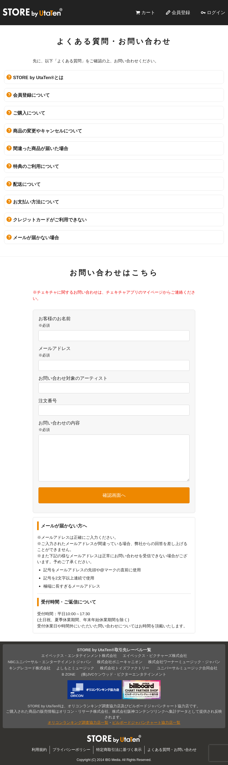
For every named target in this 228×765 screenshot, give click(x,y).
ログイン (216, 12)
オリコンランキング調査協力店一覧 (78, 723)
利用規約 (39, 750)
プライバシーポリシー (71, 750)
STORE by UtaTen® (32, 12)
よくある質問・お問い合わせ (172, 750)
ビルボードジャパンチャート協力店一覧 (146, 723)
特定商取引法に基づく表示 (119, 750)
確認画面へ (114, 495)
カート (148, 12)
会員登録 (181, 12)
